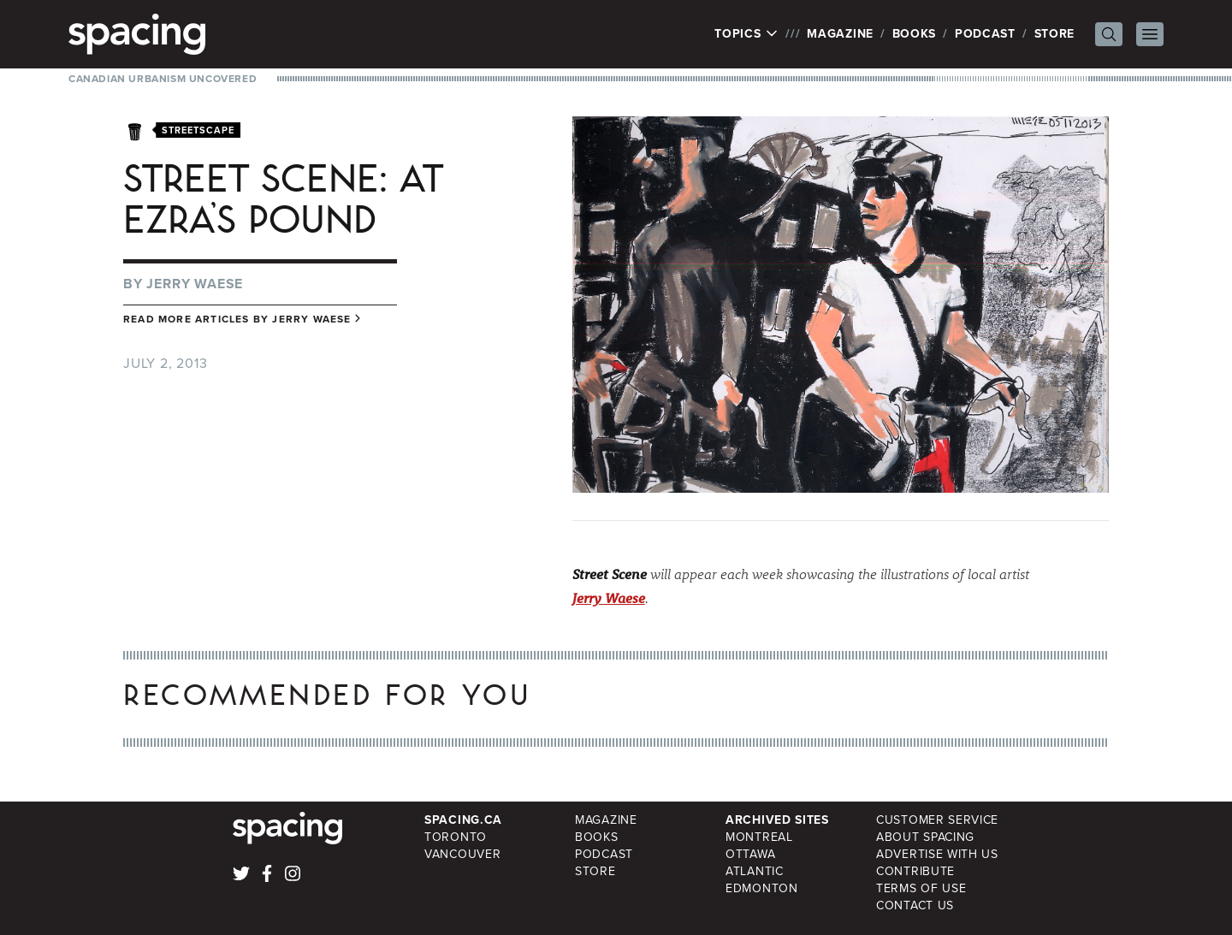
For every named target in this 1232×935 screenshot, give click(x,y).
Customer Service (937, 820)
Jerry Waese (194, 283)
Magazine (840, 34)
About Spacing (925, 837)
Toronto (455, 837)
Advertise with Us (937, 854)
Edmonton (762, 888)
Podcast (985, 34)
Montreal (759, 837)
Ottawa (750, 854)
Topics (746, 34)
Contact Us (915, 905)
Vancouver (462, 854)
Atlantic (755, 871)
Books (914, 34)
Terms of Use (921, 888)
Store (1054, 34)
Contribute (915, 871)
